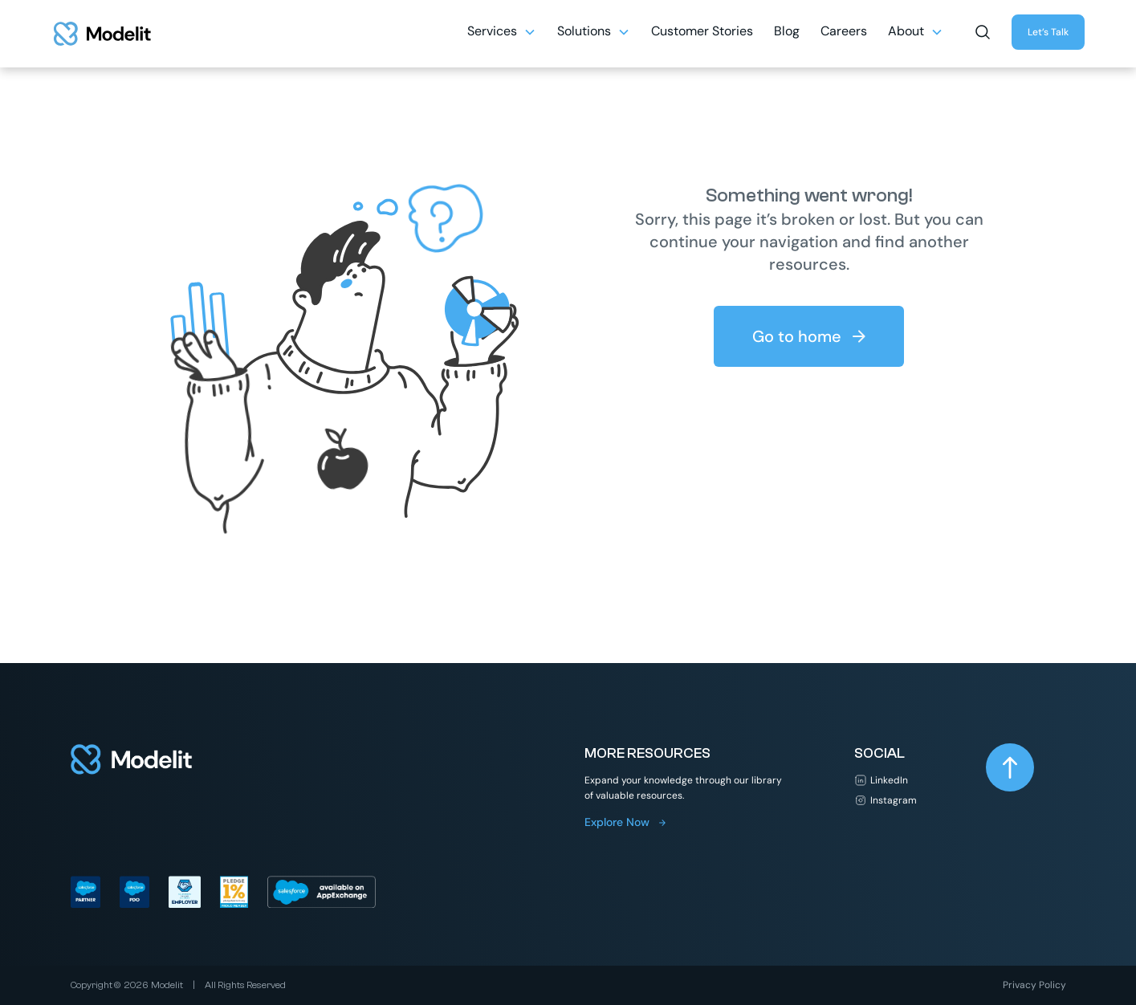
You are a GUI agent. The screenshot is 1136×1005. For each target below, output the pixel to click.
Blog (787, 30)
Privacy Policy (1034, 985)
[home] (102, 33)
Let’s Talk (1048, 32)
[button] (982, 30)
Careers (843, 30)
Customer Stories (702, 30)
